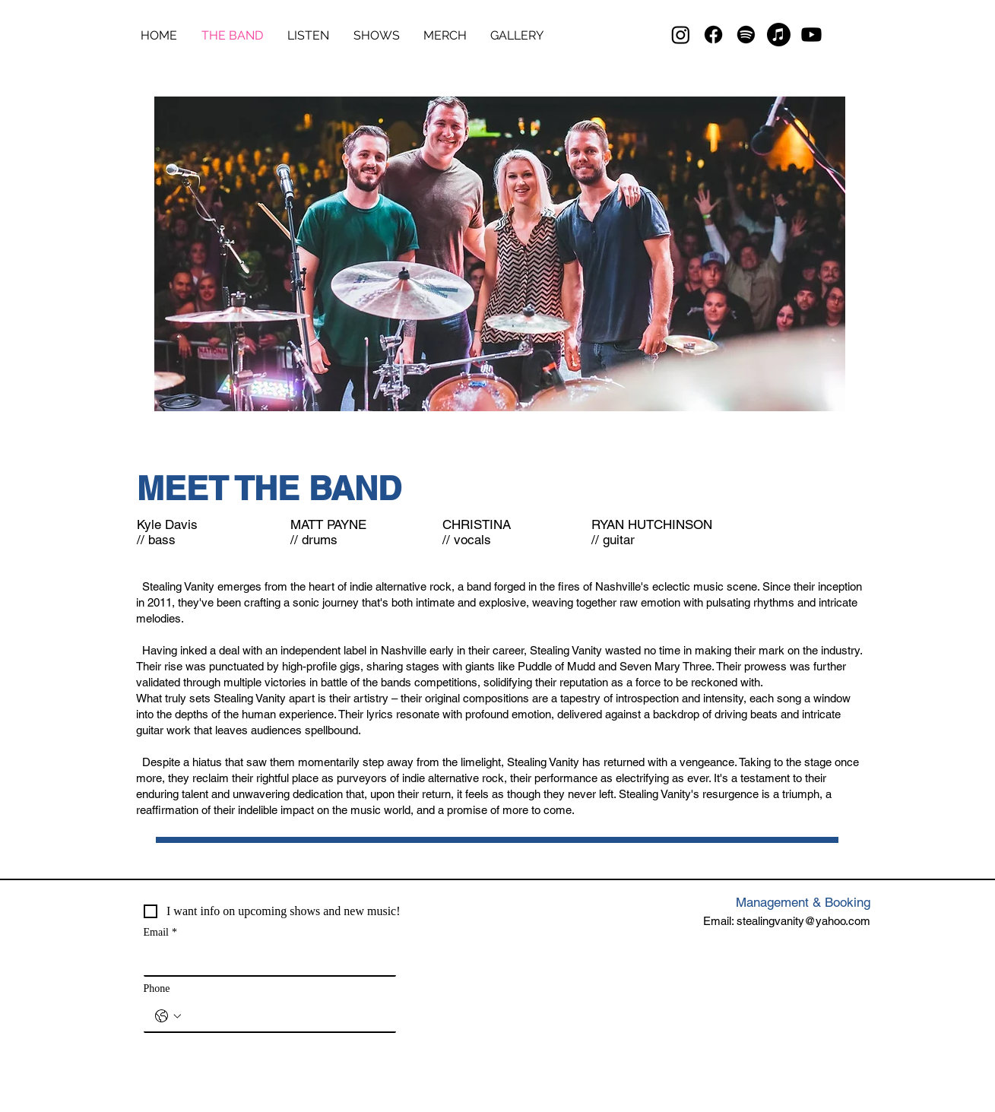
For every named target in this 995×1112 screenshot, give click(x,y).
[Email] (265, 960)
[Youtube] (811, 34)
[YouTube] (822, 1054)
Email (160, 932)
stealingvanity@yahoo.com (803, 920)
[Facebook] (713, 34)
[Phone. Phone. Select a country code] (168, 1016)
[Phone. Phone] (285, 1016)
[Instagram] (680, 34)
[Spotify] (746, 34)
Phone (157, 988)
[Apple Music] (779, 34)
